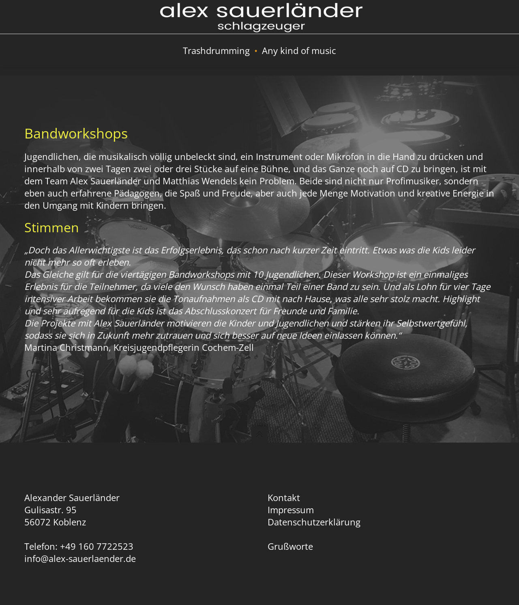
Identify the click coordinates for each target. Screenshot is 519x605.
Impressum (291, 509)
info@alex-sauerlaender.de (80, 558)
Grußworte (290, 546)
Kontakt (284, 497)
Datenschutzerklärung (314, 522)
